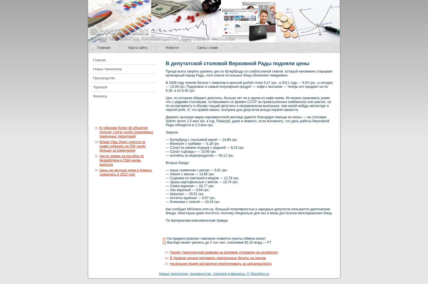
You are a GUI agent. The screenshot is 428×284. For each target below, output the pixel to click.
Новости (172, 48)
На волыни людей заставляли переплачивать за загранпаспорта (221, 264)
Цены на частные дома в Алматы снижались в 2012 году (126, 172)
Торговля (100, 87)
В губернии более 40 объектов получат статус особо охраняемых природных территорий (126, 132)
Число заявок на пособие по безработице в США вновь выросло (122, 160)
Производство (104, 78)
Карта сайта (137, 48)
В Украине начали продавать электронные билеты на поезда (218, 258)
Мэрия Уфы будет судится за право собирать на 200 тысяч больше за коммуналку (123, 146)
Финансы (100, 96)
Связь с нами (207, 48)
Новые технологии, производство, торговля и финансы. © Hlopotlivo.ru (214, 274)
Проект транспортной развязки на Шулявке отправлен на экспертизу (224, 252)
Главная (103, 48)
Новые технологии (107, 69)
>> (164, 239)
